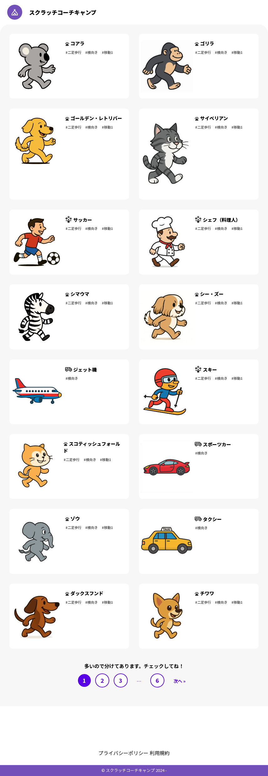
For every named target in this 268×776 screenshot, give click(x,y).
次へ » (179, 681)
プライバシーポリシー (124, 753)
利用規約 (160, 753)
